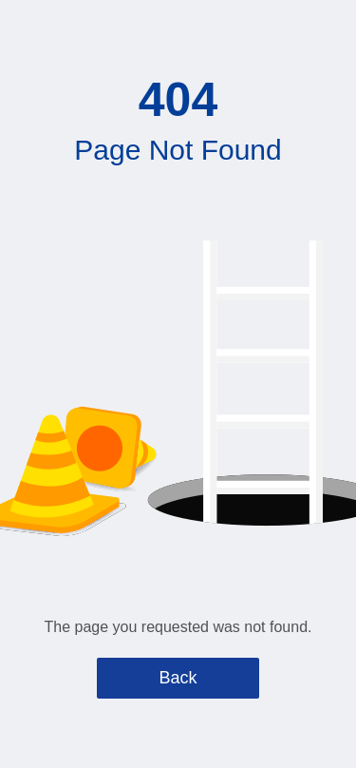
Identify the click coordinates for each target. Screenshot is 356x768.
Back (178, 677)
